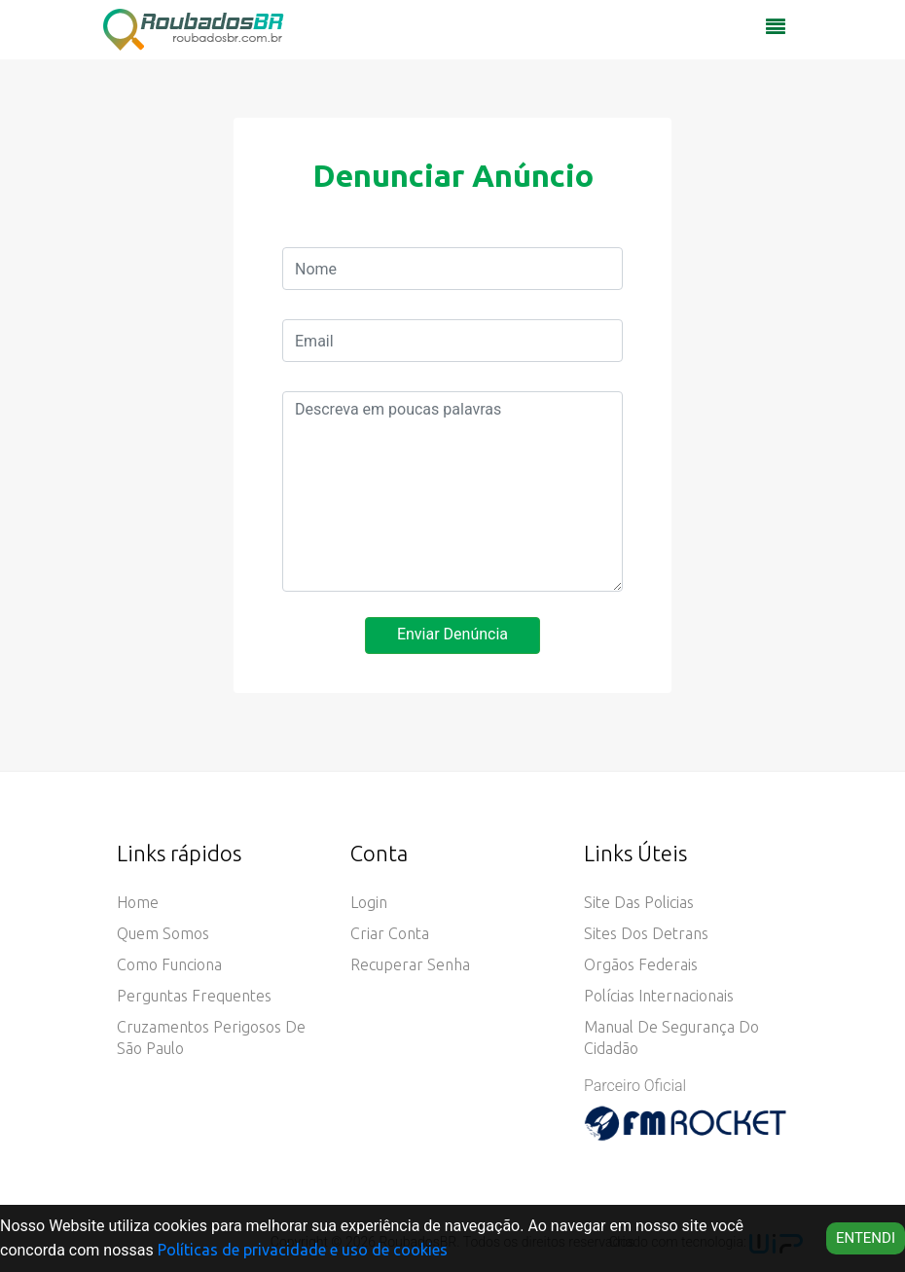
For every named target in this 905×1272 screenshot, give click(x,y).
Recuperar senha (410, 964)
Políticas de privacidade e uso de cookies (303, 1249)
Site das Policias (639, 902)
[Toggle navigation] (775, 32)
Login (368, 902)
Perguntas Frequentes (194, 995)
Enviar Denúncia (452, 634)
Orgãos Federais (641, 964)
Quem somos (163, 933)
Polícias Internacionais (659, 995)
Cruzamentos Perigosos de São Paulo (211, 1037)
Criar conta (389, 933)
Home (138, 902)
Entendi (865, 1238)
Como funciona (169, 964)
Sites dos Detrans (646, 933)
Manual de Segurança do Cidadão (671, 1037)
